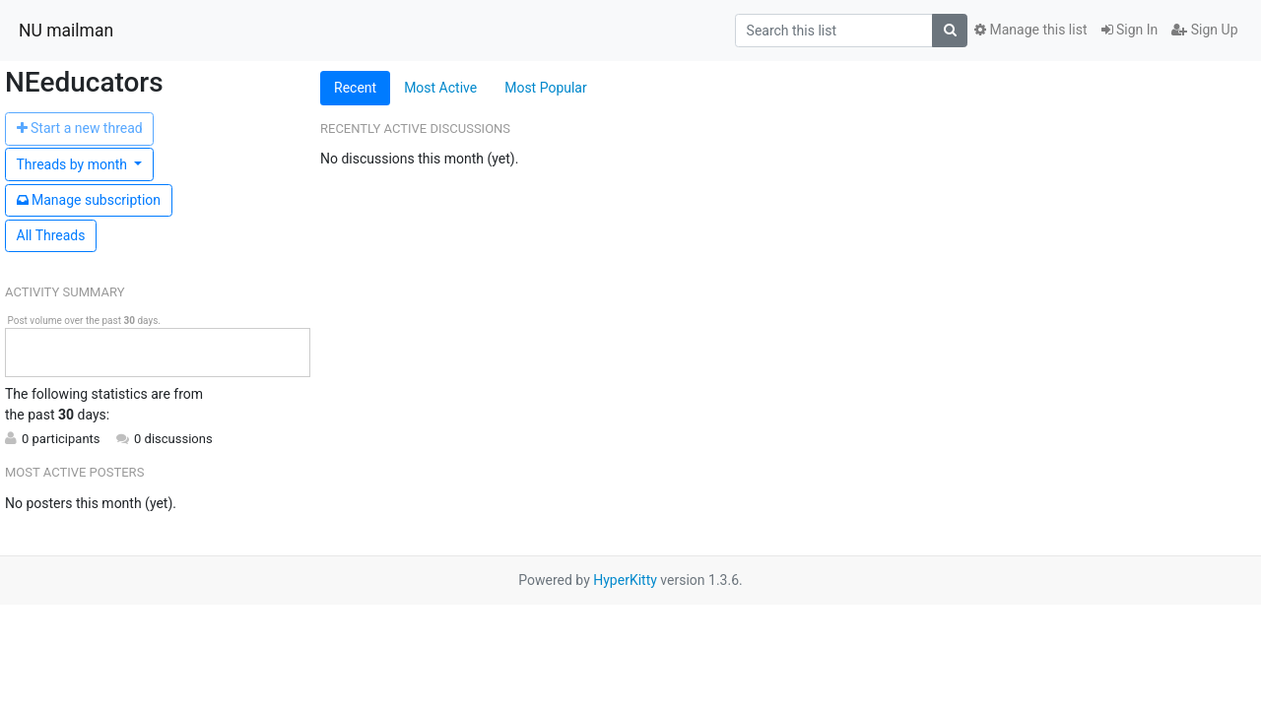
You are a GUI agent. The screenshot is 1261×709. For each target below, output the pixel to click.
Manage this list (1030, 29)
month (74, 164)
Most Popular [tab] (545, 88)
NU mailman (66, 30)
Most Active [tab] (440, 88)
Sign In (1130, 29)
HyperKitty (625, 580)
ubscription (89, 200)
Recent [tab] (355, 88)
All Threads (51, 235)
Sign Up (1204, 29)
